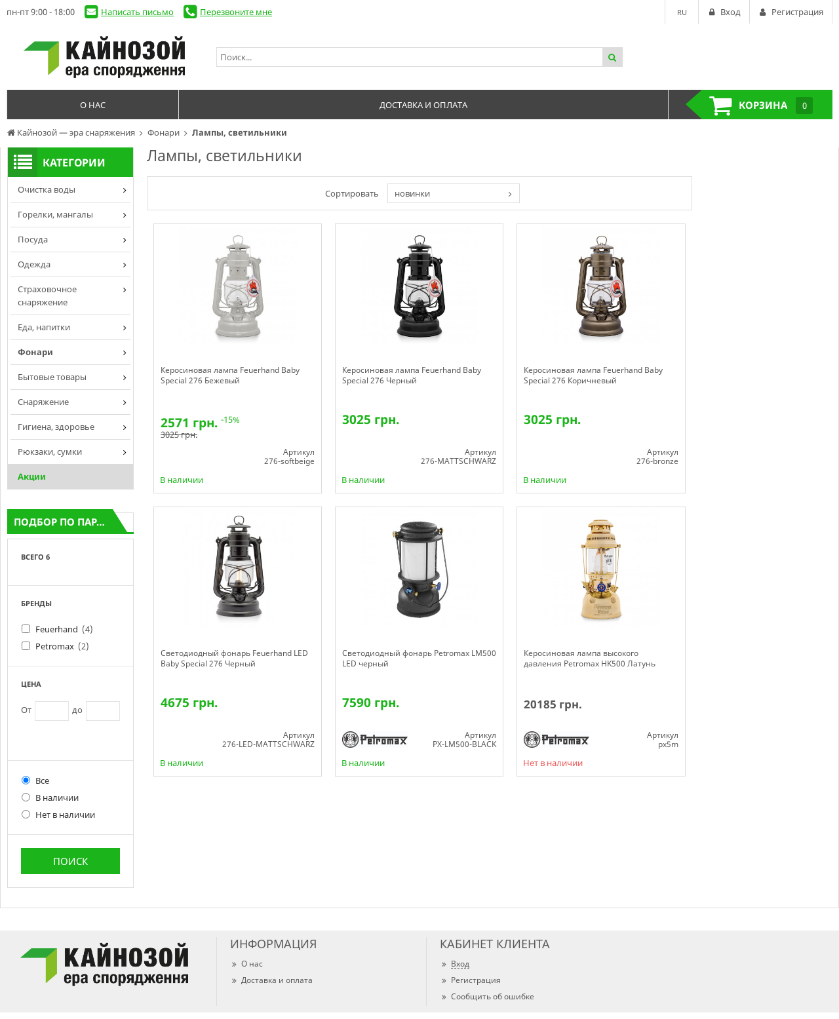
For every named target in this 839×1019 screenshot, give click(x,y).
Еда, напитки (44, 327)
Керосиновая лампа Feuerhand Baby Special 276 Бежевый (230, 375)
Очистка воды (46, 189)
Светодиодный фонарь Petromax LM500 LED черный (419, 658)
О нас (246, 963)
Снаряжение (43, 402)
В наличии (50, 797)
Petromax (62, 646)
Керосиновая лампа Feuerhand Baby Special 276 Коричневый (593, 375)
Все (35, 780)
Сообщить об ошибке (487, 996)
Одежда (34, 264)
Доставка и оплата (271, 980)
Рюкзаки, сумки (50, 451)
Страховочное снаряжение (47, 295)
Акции (32, 476)
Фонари (35, 352)
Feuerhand (64, 629)
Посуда (33, 239)
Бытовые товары (52, 377)
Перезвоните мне (236, 12)
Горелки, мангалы (55, 214)
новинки (412, 193)
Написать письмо (137, 12)
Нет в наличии (58, 814)
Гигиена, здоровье (56, 427)
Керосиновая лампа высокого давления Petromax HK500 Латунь (589, 658)
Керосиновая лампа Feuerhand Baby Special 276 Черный (411, 375)
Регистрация (470, 980)
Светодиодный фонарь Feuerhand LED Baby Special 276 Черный (234, 658)
